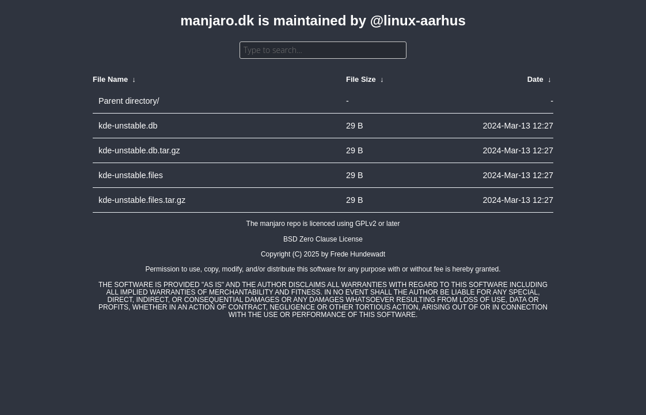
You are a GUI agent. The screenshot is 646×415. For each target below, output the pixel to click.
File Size (361, 79)
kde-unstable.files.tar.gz (141, 200)
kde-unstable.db (127, 125)
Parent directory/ (128, 100)
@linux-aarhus (418, 20)
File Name (110, 79)
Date (535, 79)
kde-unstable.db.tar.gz (139, 150)
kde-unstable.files (130, 175)
